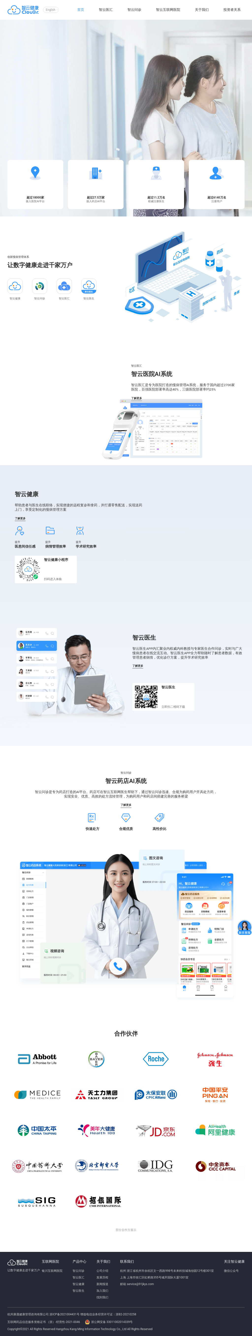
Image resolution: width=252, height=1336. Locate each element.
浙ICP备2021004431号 (64, 1314)
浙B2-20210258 (126, 1314)
